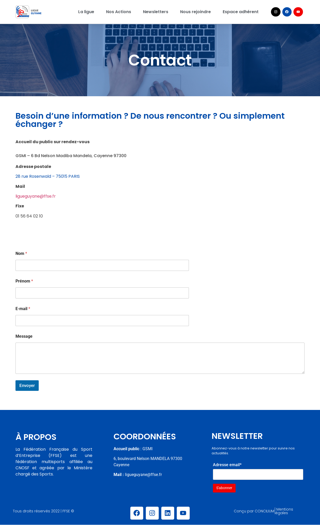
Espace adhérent (241, 12)
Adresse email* (227, 465)
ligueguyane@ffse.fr (35, 196)
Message (24, 336)
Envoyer (27, 385)
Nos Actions (118, 12)
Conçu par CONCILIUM (254, 511)
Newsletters (155, 12)
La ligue (86, 12)
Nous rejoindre (195, 12)
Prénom (24, 281)
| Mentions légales (284, 511)
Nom (21, 253)
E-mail (22, 308)
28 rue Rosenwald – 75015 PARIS (47, 176)
